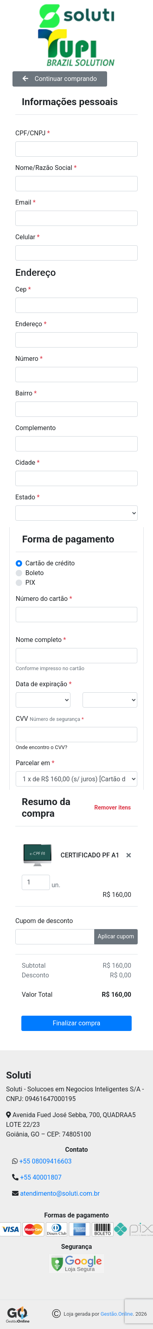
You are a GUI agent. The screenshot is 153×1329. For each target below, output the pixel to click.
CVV (22, 718)
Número (29, 358)
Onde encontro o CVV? (41, 747)
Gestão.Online (117, 1314)
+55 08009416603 (45, 1161)
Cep (23, 289)
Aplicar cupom (116, 936)
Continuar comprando (60, 79)
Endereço (31, 324)
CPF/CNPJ (32, 133)
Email (25, 202)
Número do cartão (44, 598)
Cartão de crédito (50, 563)
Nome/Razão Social (45, 168)
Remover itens (112, 807)
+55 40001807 (41, 1177)
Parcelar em (35, 763)
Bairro (26, 393)
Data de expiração (44, 684)
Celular (27, 237)
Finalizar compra (76, 1023)
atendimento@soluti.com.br (60, 1193)
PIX (30, 582)
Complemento (35, 428)
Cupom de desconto (44, 921)
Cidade (27, 462)
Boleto (34, 573)
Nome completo (41, 640)
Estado (27, 497)
